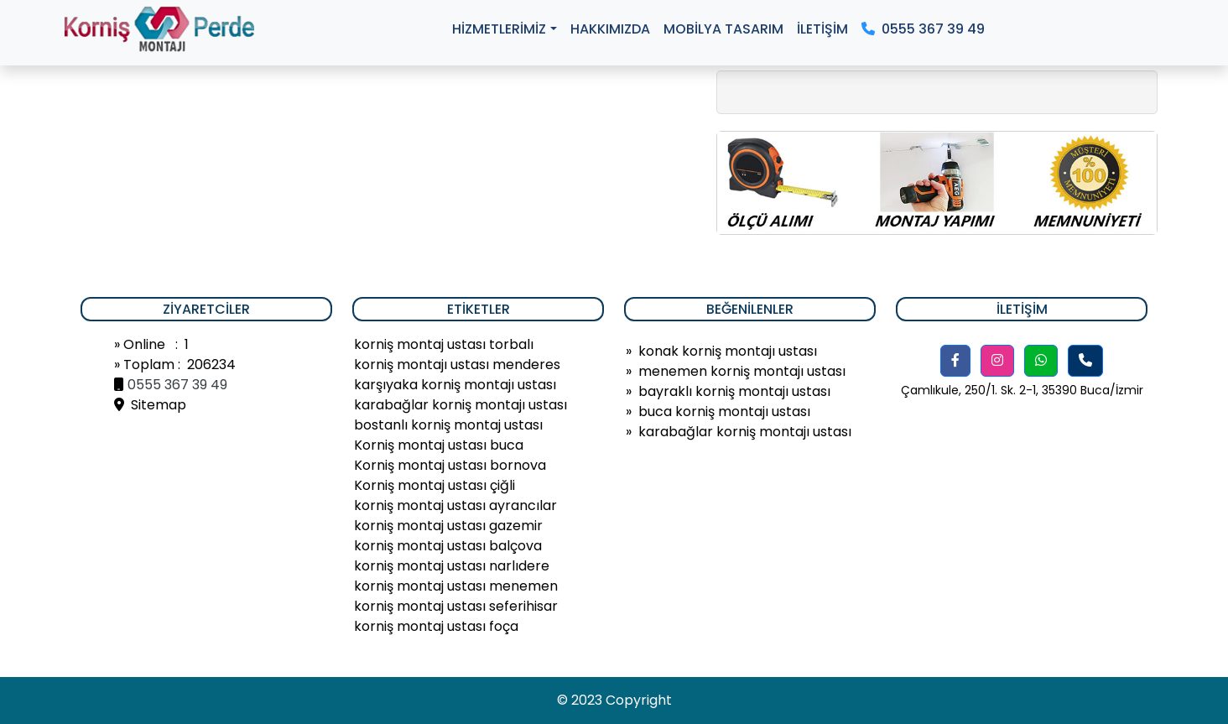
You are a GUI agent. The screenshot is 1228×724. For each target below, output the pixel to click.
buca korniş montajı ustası (724, 411)
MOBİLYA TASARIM (723, 29)
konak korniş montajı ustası (727, 351)
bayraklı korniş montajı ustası (734, 391)
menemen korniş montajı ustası (742, 371)
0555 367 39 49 (923, 29)
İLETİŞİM (822, 29)
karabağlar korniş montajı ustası (744, 431)
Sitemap (150, 404)
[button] (955, 361)
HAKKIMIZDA (610, 29)
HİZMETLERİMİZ (499, 29)
